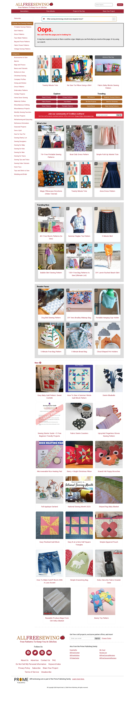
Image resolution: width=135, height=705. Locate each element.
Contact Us (45, 660)
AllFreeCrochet (75, 653)
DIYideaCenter (74, 658)
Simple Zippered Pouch (109, 542)
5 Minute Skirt (107, 236)
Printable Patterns (67, 106)
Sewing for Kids (19, 149)
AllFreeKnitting (74, 655)
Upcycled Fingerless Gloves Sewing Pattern (109, 434)
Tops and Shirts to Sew (21, 170)
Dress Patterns (19, 34)
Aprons (16, 61)
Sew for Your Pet (19, 134)
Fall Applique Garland (49, 507)
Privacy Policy (79, 116)
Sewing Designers (20, 141)
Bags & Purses (46, 97)
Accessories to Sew (20, 57)
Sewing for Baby (19, 145)
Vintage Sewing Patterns (22, 49)
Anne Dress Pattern (107, 191)
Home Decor (91, 106)
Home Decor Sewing (21, 98)
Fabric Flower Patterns (21, 45)
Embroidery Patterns (21, 90)
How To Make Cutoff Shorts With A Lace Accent (50, 581)
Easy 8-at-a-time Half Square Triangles (79, 543)
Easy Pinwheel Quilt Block (49, 542)
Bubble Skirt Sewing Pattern (51, 273)
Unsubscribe (46, 672)
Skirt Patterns (18, 31)
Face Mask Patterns (20, 38)
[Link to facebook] (28, 653)
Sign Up (119, 115)
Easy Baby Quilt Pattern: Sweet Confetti (50, 396)
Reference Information (21, 123)
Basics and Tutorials (20, 68)
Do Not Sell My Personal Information (31, 664)
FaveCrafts (73, 650)
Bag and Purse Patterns (22, 41)
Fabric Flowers (46, 101)
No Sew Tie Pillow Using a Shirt (79, 85)
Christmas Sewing (20, 76)
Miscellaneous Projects (22, 108)
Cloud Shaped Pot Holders (107, 352)
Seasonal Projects (20, 127)
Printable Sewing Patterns (22, 27)
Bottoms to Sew (19, 72)
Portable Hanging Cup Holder (107, 318)
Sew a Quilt (18, 130)
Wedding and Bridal (20, 174)
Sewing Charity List (20, 138)
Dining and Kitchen (20, 83)
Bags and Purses (19, 65)
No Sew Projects (19, 116)
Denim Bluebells (109, 395)
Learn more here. (78, 679)
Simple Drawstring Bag (79, 580)
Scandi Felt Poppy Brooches (109, 471)
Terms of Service (32, 672)
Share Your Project (50, 668)
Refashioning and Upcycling (23, 119)
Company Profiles (20, 79)
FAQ (54, 660)
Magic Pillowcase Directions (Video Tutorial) (51, 192)
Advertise (35, 660)
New (38, 363)
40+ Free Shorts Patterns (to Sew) (51, 237)
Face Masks (67, 101)
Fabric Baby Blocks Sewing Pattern (108, 86)
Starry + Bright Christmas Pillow (79, 471)
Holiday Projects (19, 94)
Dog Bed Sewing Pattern (51, 318)
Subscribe (17, 18)
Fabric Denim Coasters (79, 433)
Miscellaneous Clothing (22, 105)
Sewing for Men (19, 152)
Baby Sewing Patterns (112, 106)
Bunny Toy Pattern (101, 618)
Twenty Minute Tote (50, 85)
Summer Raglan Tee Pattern (79, 236)
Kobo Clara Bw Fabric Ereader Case (109, 581)
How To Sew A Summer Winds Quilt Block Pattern (79, 396)
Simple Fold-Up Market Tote (107, 154)
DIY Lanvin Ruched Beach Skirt (107, 273)
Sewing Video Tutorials (21, 163)
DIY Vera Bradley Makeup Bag (79, 318)
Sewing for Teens (20, 156)
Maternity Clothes (20, 101)
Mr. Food (102, 650)
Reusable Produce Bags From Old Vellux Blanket (57, 619)
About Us (24, 660)
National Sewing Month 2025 (79, 507)
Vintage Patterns (67, 97)
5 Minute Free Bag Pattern (51, 352)
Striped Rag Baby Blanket (109, 507)
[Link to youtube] (49, 653)
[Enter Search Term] (104, 4)
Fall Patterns (91, 97)
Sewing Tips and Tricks (21, 160)
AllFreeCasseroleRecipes (107, 658)
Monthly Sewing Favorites (22, 112)
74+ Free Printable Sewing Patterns (51, 155)
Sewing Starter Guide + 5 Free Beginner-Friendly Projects (49, 434)
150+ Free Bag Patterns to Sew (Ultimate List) (79, 274)
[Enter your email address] (82, 638)
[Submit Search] (120, 4)
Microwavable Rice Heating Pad (49, 471)
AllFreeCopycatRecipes (107, 655)
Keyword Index (54, 664)
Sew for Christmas (112, 101)
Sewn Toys (17, 167)
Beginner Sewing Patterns (112, 97)
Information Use (89, 116)
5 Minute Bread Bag (79, 352)
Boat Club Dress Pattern (79, 154)
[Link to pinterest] (42, 653)
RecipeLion (103, 653)
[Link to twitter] (35, 653)
